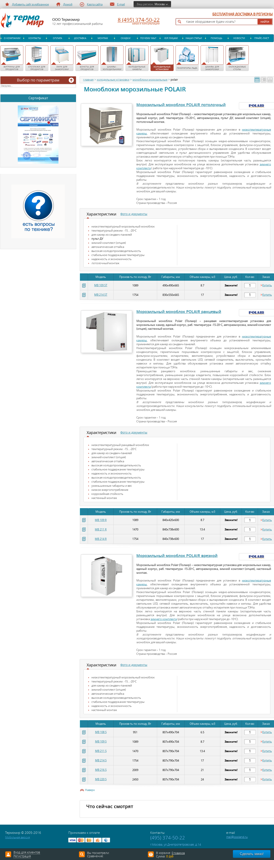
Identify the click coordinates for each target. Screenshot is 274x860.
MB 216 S (101, 770)
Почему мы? (148, 38)
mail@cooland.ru (237, 837)
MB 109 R (101, 520)
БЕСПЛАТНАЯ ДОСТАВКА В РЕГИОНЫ (242, 14)
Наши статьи (194, 38)
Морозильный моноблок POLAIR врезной (176, 555)
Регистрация (22, 856)
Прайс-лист (261, 38)
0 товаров (178, 853)
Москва (160, 4)
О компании (12, 38)
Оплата (57, 38)
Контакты (34, 38)
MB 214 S (101, 760)
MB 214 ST (100, 295)
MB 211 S (101, 751)
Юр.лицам (171, 38)
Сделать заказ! (252, 854)
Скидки (125, 38)
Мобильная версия (17, 837)
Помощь (216, 38)
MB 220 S (101, 779)
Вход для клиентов (26, 852)
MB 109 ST (100, 285)
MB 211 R (101, 529)
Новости (239, 38)
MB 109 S (101, 741)
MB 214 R (101, 539)
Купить (267, 285)
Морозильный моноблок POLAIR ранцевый (178, 311)
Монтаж (103, 38)
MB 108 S (101, 732)
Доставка (80, 38)
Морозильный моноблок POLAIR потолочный (181, 104)
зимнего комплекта (163, 619)
